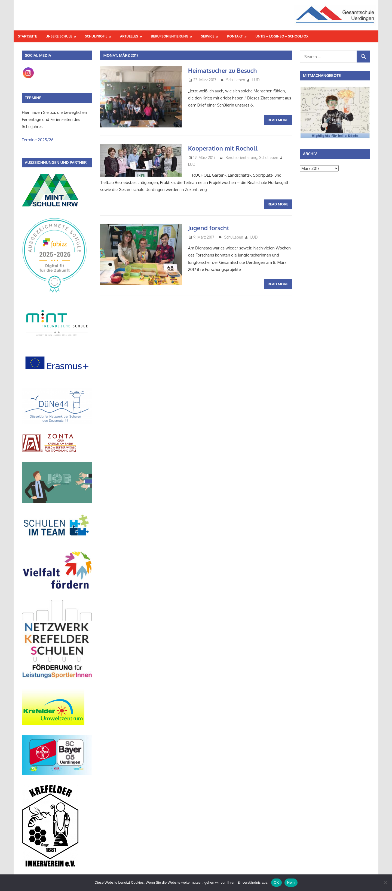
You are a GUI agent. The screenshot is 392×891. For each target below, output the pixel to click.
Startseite (27, 36)
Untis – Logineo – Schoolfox (281, 36)
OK (276, 882)
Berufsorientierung (169, 36)
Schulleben (235, 79)
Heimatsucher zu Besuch (222, 70)
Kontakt (235, 36)
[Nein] (385, 882)
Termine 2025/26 (38, 139)
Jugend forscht (208, 228)
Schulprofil (96, 36)
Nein (291, 882)
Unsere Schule (59, 36)
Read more (278, 120)
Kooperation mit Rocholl (223, 148)
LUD (256, 79)
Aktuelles (129, 36)
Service (207, 36)
